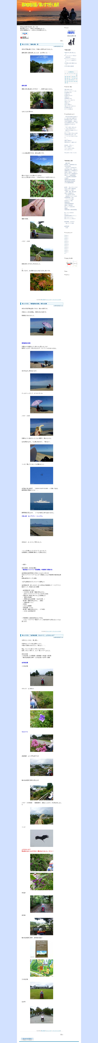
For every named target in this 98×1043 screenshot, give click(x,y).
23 (65, 81)
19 (71, 79)
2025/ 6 (66, 250)
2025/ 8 (66, 247)
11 (69, 78)
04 (69, 76)
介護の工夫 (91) (68, 95)
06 (72, 76)
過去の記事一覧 (71, 35)
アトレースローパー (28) (70, 91)
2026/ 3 (66, 236)
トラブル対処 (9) (69, 109)
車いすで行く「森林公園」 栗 (30, 44)
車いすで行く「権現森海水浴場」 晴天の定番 (34, 303)
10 (67, 78)
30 (65, 82)
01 (76, 75)
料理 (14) (67, 103)
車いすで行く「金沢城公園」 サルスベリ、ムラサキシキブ (38, 635)
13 (72, 78)
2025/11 (67, 242)
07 (74, 76)
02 (65, 76)
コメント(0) (48, 299)
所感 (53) (67, 97)
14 (74, 78)
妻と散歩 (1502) (68, 89)
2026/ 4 (66, 235)
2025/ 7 (66, 248)
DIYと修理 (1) (68, 104)
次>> (61, 40)
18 (69, 79)
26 (71, 81)
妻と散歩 (43, 299)
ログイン (67, 274)
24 (67, 81)
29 (76, 81)
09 (65, 78)
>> (73, 71)
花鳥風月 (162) (68, 98)
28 (74, 81)
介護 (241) (67, 94)
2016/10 (71, 71)
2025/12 (67, 241)
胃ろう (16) (67, 101)
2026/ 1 (66, 239)
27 (72, 81)
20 (72, 79)
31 (67, 82)
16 (65, 79)
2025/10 (67, 244)
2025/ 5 (66, 251)
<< (68, 71)
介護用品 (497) (68, 92)
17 (67, 79)
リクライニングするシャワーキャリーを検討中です (70, 60)
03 (67, 76)
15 (76, 78)
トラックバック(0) (56, 299)
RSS (66, 271)
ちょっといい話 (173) (70, 100)
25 (69, 81)
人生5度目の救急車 (69, 66)
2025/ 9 (66, 245)
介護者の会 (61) (68, 107)
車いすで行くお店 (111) (70, 106)
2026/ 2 (66, 238)
